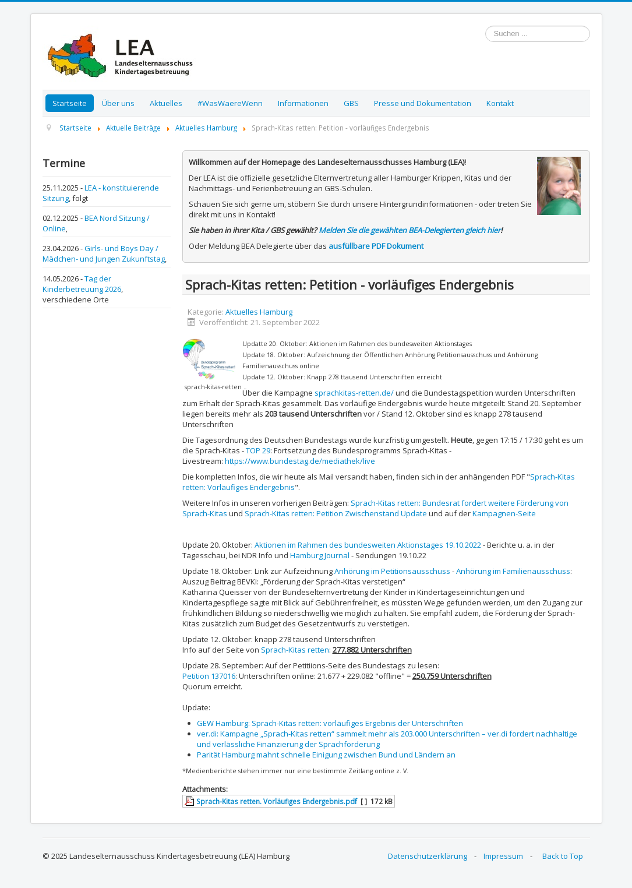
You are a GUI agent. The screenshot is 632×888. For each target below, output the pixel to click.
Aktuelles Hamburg (258, 311)
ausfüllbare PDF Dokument (376, 246)
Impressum (503, 856)
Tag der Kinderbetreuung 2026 (82, 283)
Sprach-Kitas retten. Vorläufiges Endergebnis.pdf (276, 801)
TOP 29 (258, 450)
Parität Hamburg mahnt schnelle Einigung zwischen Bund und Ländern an (326, 754)
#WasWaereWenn (230, 103)
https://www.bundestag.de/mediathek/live (300, 461)
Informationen (303, 103)
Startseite (69, 103)
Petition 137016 (208, 676)
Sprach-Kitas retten (295, 649)
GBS (351, 103)
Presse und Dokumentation (422, 103)
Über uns (118, 103)
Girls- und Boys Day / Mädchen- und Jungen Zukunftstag (104, 253)
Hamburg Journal (319, 555)
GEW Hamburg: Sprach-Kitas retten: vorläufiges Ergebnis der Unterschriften (330, 723)
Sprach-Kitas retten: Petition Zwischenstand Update (336, 513)
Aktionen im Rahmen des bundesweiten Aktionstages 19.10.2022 (368, 545)
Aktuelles (166, 103)
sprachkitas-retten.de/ (354, 392)
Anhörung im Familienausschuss (513, 571)
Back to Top (562, 856)
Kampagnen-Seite (504, 513)
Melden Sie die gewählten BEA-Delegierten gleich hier (409, 230)
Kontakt (500, 103)
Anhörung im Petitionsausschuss (392, 571)
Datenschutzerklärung (427, 856)
